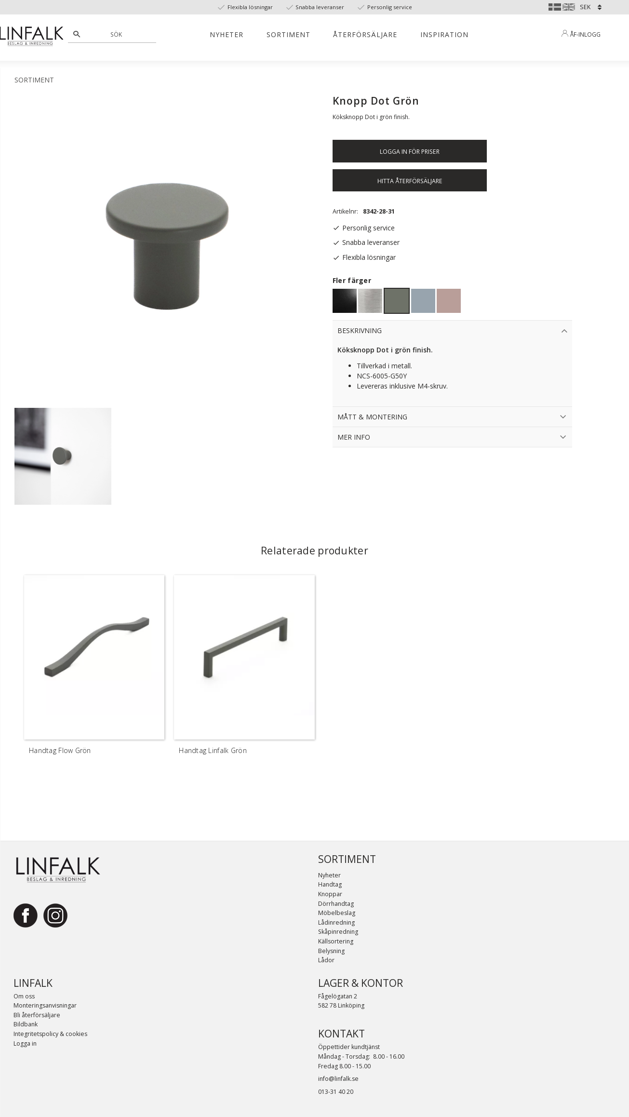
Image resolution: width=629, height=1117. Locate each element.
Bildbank (25, 1024)
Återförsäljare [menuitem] (365, 34)
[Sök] (76, 34)
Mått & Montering (372, 416)
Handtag (330, 884)
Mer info (353, 437)
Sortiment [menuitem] (288, 34)
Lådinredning (336, 922)
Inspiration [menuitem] (444, 34)
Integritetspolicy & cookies (50, 1034)
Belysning (331, 951)
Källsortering (335, 941)
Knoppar (330, 894)
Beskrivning (359, 330)
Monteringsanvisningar (45, 1005)
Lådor (326, 960)
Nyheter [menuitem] (226, 34)
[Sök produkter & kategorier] (117, 34)
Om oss (24, 996)
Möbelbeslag (336, 913)
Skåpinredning (338, 932)
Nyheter (329, 875)
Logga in (25, 1043)
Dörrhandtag (336, 904)
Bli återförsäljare (36, 1015)
